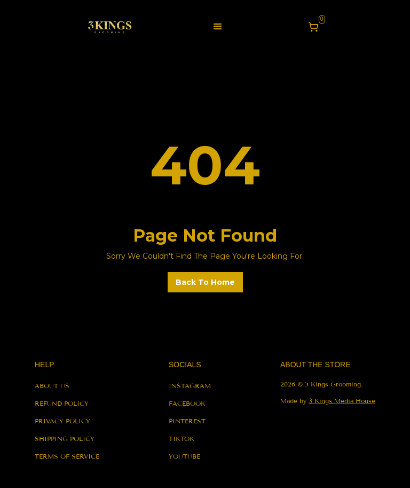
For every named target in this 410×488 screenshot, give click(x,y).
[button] (218, 27)
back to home (205, 282)
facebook (187, 403)
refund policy (62, 403)
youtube (184, 456)
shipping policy (64, 439)
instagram (190, 386)
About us (52, 386)
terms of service (67, 456)
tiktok (181, 439)
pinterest (187, 421)
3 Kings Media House (342, 401)
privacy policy (62, 421)
